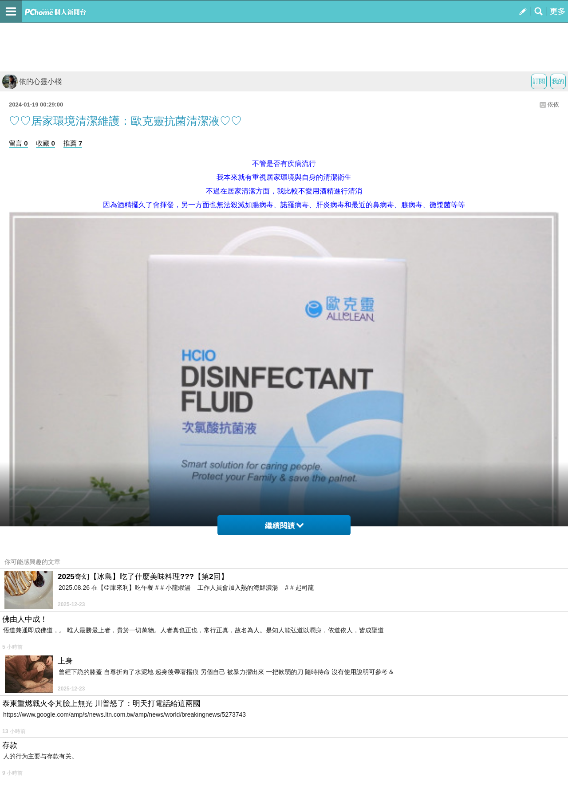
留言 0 (18, 143)
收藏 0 (45, 143)
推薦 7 (73, 143)
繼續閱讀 (284, 526)
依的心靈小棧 (32, 81)
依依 (553, 104)
